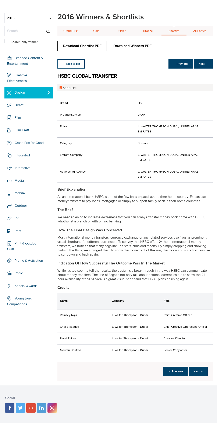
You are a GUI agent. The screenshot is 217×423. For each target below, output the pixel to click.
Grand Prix (70, 31)
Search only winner (24, 42)
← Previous (179, 63)
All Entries (199, 31)
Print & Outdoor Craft (22, 246)
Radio (19, 273)
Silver (122, 31)
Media (19, 180)
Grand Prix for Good (29, 143)
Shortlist (174, 31)
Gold (96, 31)
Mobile (20, 193)
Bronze (148, 31)
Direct (19, 105)
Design (20, 92)
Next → (203, 63)
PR (17, 218)
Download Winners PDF (132, 46)
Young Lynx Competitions (19, 301)
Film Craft (22, 130)
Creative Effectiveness (17, 78)
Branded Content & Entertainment (25, 61)
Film (18, 117)
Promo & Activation (29, 261)
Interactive (23, 168)
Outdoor (21, 206)
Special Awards (26, 286)
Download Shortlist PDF (82, 46)
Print (18, 231)
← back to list (72, 63)
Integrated (22, 155)
